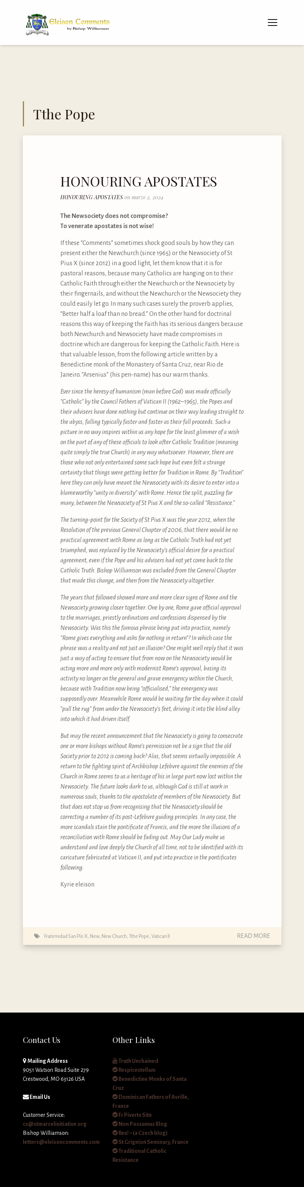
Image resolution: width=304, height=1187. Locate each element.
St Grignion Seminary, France (150, 1142)
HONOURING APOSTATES (138, 181)
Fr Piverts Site (132, 1115)
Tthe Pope (139, 936)
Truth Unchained (135, 1061)
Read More (253, 936)
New (94, 936)
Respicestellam (134, 1070)
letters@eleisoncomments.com (61, 1142)
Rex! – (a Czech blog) (140, 1133)
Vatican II (160, 936)
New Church (114, 936)
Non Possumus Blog (139, 1124)
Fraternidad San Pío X (66, 936)
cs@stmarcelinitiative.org (55, 1124)
